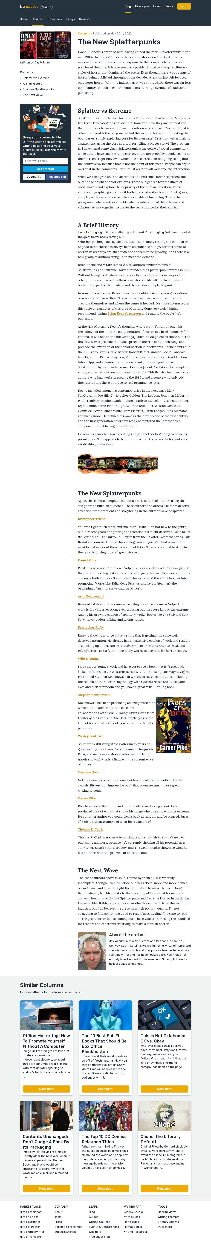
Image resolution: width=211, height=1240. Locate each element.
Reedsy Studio (133, 1212)
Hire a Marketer (30, 1227)
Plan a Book (131, 1222)
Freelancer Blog (99, 1236)
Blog (128, 6)
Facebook (57, 176)
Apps (46, 7)
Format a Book (133, 1227)
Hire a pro (142, 6)
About (58, 1212)
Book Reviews (167, 1212)
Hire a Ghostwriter (32, 1231)
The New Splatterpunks (38, 89)
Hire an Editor (29, 1217)
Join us (184, 6)
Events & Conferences (104, 1227)
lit (29, 6)
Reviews (84, 19)
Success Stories (65, 1231)
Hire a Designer (30, 1222)
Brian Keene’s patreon (124, 313)
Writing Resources (135, 1231)
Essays (70, 19)
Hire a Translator (31, 1236)
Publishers (165, 1227)
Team (58, 1217)
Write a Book (131, 1217)
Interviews (55, 19)
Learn (157, 6)
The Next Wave (33, 95)
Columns (38, 19)
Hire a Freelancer (31, 1212)
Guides (93, 1217)
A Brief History (32, 83)
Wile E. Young (88, 659)
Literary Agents (168, 1222)
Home (24, 19)
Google (34, 176)
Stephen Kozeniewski (94, 695)
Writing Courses (99, 1222)
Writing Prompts (168, 1217)
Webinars (95, 1231)
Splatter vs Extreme (36, 78)
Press (58, 1222)
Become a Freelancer (68, 1227)
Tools (169, 6)
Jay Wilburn (42, 62)
